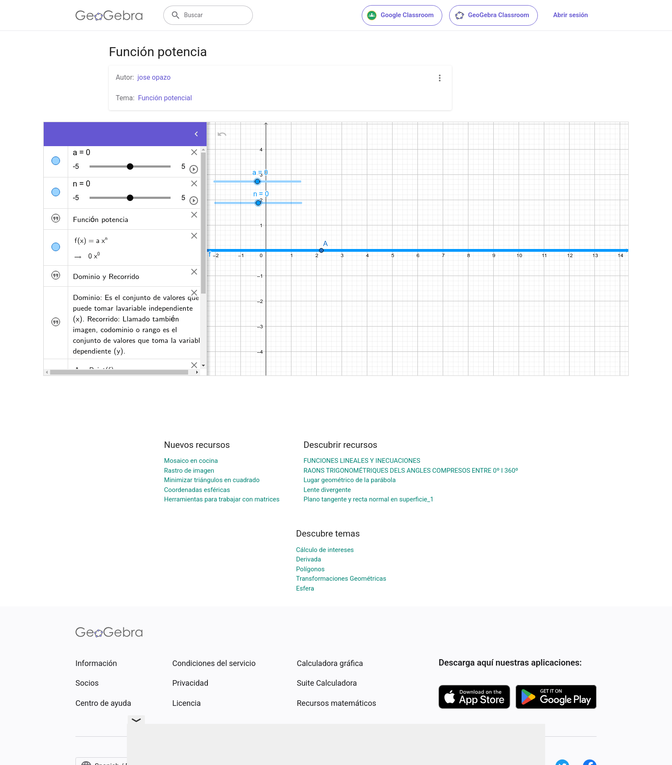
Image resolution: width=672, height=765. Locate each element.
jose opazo (154, 77)
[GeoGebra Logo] (109, 15)
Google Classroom (400, 15)
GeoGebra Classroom (491, 15)
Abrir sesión (570, 15)
